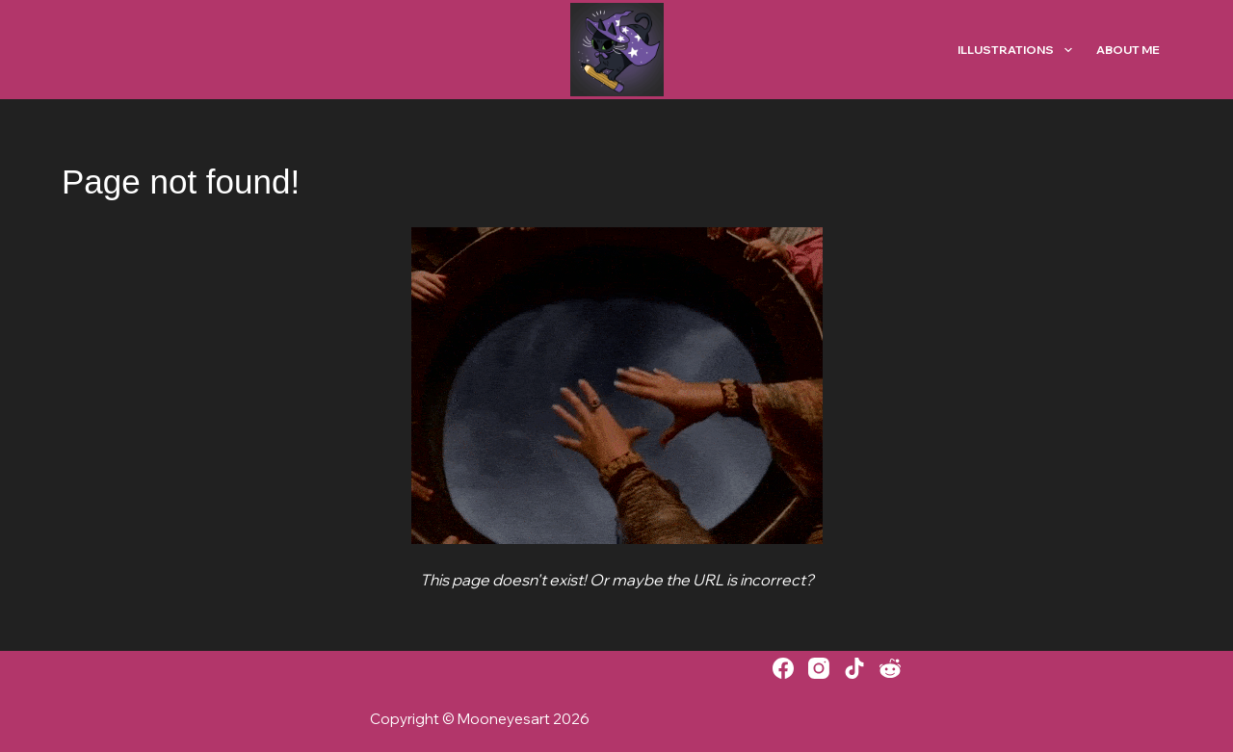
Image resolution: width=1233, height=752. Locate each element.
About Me (1128, 49)
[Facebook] (783, 668)
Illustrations (1018, 50)
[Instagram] (818, 668)
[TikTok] (854, 668)
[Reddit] (890, 668)
